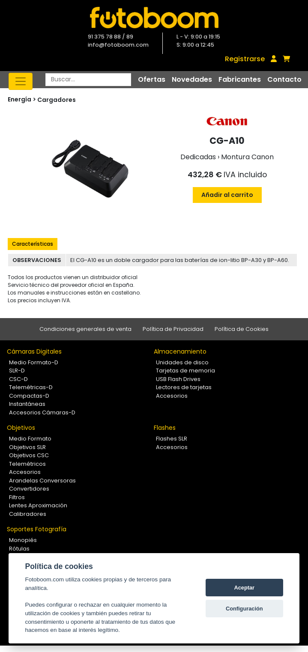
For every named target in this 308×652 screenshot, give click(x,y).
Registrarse (245, 59)
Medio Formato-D (33, 362)
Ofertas (151, 79)
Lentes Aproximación (38, 505)
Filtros (17, 497)
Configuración (244, 608)
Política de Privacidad (173, 329)
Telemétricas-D (31, 387)
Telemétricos (27, 464)
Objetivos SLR (27, 447)
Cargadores (56, 99)
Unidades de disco (182, 362)
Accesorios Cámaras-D (42, 412)
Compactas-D (29, 396)
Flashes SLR (171, 439)
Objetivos (21, 427)
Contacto (284, 79)
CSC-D (18, 379)
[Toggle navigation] (21, 81)
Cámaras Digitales (34, 351)
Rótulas (19, 549)
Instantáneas (27, 404)
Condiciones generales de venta (85, 329)
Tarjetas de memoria (185, 370)
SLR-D (17, 370)
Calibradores (27, 514)
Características (32, 243)
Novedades (192, 79)
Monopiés (23, 540)
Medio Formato (30, 439)
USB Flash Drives (178, 379)
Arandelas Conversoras (42, 480)
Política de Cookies (242, 329)
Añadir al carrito (227, 195)
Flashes (165, 427)
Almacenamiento (180, 351)
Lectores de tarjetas (184, 387)
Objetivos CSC (29, 455)
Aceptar (244, 587)
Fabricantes (239, 79)
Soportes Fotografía (36, 529)
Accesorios (172, 396)
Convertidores (29, 489)
